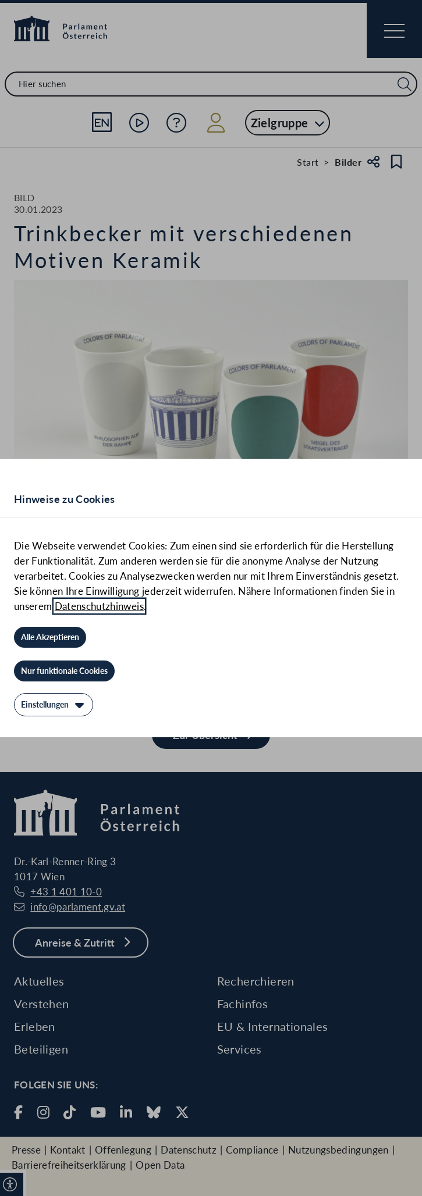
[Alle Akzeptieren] (50, 637)
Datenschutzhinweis (99, 606)
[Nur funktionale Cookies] (64, 671)
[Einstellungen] (53, 704)
